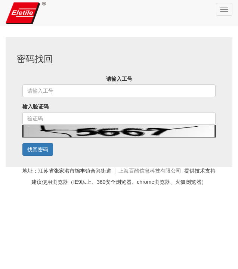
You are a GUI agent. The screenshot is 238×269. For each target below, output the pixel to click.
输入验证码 (35, 106)
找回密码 (37, 149)
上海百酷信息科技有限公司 (149, 171)
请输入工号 (119, 79)
